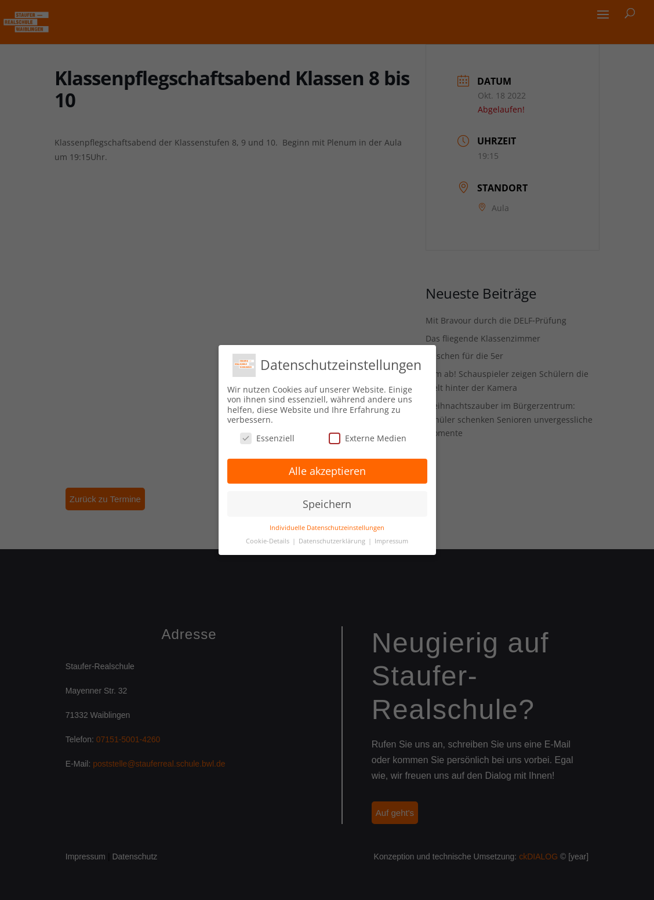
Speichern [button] (327, 504)
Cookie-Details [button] (268, 541)
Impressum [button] (391, 541)
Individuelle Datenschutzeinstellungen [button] (327, 528)
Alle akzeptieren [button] (327, 471)
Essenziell (267, 438)
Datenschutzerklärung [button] (333, 541)
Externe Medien (367, 438)
